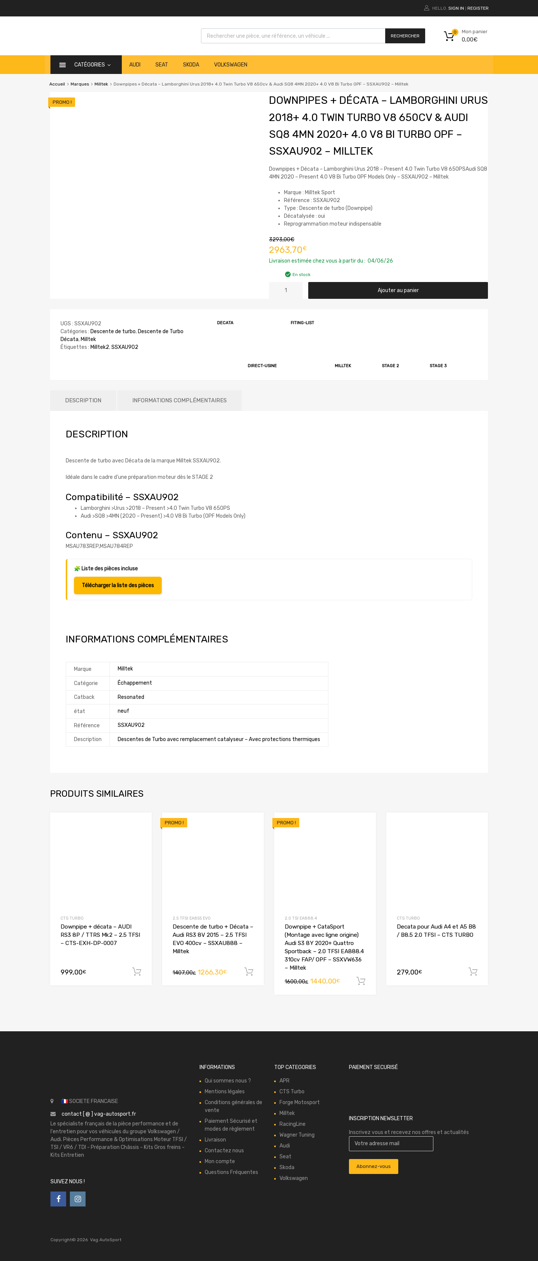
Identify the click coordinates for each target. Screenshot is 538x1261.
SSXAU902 (124, 347)
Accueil (57, 84)
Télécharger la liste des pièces (118, 585)
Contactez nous (224, 1150)
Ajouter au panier (398, 290)
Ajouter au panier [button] (136, 972)
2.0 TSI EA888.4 (301, 918)
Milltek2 (99, 347)
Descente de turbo (113, 331)
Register (478, 8)
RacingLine (292, 1124)
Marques (80, 84)
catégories (92, 65)
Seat (161, 65)
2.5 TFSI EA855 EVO (192, 918)
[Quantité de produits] (285, 290)
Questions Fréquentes (231, 1172)
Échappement (135, 683)
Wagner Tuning (297, 1135)
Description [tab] (83, 400)
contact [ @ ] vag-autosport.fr (99, 1114)
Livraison (215, 1140)
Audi (134, 65)
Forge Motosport (299, 1102)
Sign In (456, 8)
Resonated (131, 697)
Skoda (191, 65)
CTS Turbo (72, 918)
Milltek (101, 84)
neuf (123, 711)
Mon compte (220, 1161)
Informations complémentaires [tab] (179, 400)
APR (284, 1081)
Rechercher (405, 35)
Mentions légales (225, 1091)
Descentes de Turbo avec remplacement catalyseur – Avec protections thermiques (219, 739)
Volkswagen (230, 65)
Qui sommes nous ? (228, 1081)
